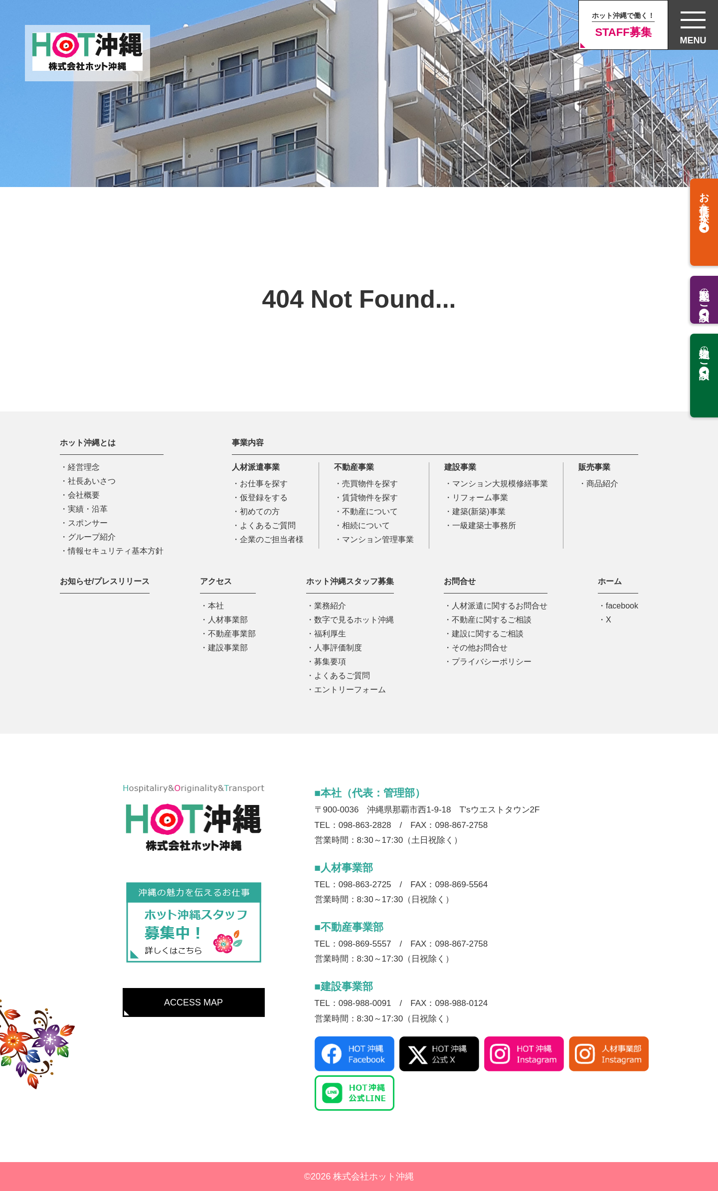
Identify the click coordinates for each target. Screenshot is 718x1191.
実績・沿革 (88, 509)
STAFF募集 (623, 24)
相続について (366, 525)
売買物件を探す (370, 483)
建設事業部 (228, 647)
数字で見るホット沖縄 (354, 619)
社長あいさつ (92, 481)
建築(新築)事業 (479, 511)
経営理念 (84, 467)
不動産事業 (354, 467)
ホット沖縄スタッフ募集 (350, 581)
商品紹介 (602, 483)
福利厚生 (330, 633)
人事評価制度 (338, 647)
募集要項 (330, 661)
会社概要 (84, 495)
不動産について (370, 511)
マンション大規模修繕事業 (500, 483)
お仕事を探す (264, 483)
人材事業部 (228, 619)
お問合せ (460, 581)
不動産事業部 (232, 633)
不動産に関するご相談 (492, 619)
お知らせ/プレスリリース (105, 581)
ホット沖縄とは (88, 442)
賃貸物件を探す (370, 497)
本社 (216, 605)
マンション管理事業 (378, 539)
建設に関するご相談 (488, 633)
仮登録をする (264, 497)
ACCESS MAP (193, 1002)
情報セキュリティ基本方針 (116, 551)
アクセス (216, 581)
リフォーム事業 (480, 497)
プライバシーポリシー (492, 661)
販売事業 (594, 467)
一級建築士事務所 (484, 525)
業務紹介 (330, 605)
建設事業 (460, 467)
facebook (622, 605)
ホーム (610, 581)
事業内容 (248, 442)
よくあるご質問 (268, 525)
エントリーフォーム (350, 689)
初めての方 (260, 511)
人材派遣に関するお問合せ (499, 605)
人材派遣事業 (256, 467)
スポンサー (88, 523)
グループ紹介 (92, 537)
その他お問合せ (480, 647)
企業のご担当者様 (272, 539)
